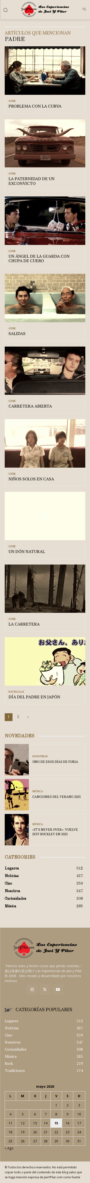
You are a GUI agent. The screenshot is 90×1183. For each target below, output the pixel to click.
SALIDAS (17, 333)
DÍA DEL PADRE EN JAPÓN (34, 697)
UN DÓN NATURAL (27, 551)
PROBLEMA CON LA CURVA (35, 106)
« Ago (9, 1148)
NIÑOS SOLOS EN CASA (31, 479)
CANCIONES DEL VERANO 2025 (56, 796)
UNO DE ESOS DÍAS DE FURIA (55, 761)
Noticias (16, 691)
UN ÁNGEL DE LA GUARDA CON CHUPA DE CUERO (39, 258)
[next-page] (28, 717)
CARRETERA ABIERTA (30, 406)
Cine (12, 101)
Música (37, 791)
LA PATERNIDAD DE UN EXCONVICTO (32, 181)
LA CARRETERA (24, 624)
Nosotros (40, 756)
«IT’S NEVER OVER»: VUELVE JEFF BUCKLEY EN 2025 (55, 831)
